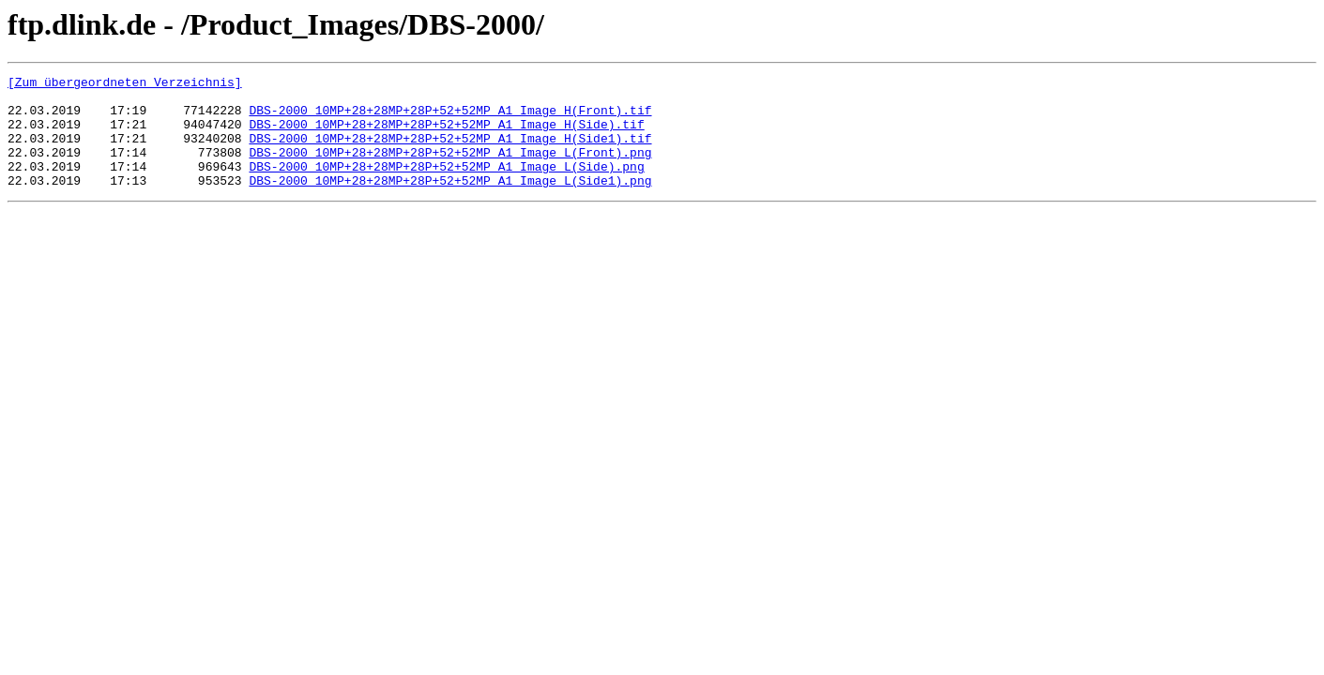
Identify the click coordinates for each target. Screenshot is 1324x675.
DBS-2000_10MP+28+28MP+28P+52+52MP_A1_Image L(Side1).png (450, 202)
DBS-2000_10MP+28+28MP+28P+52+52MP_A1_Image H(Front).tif (450, 118)
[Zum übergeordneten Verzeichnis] (125, 84)
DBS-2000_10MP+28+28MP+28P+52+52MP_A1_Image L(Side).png (446, 185)
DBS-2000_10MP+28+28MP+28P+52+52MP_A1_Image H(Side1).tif (450, 151)
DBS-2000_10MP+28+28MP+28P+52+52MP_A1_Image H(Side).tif (446, 135)
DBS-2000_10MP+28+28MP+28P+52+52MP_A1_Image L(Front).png (450, 168)
